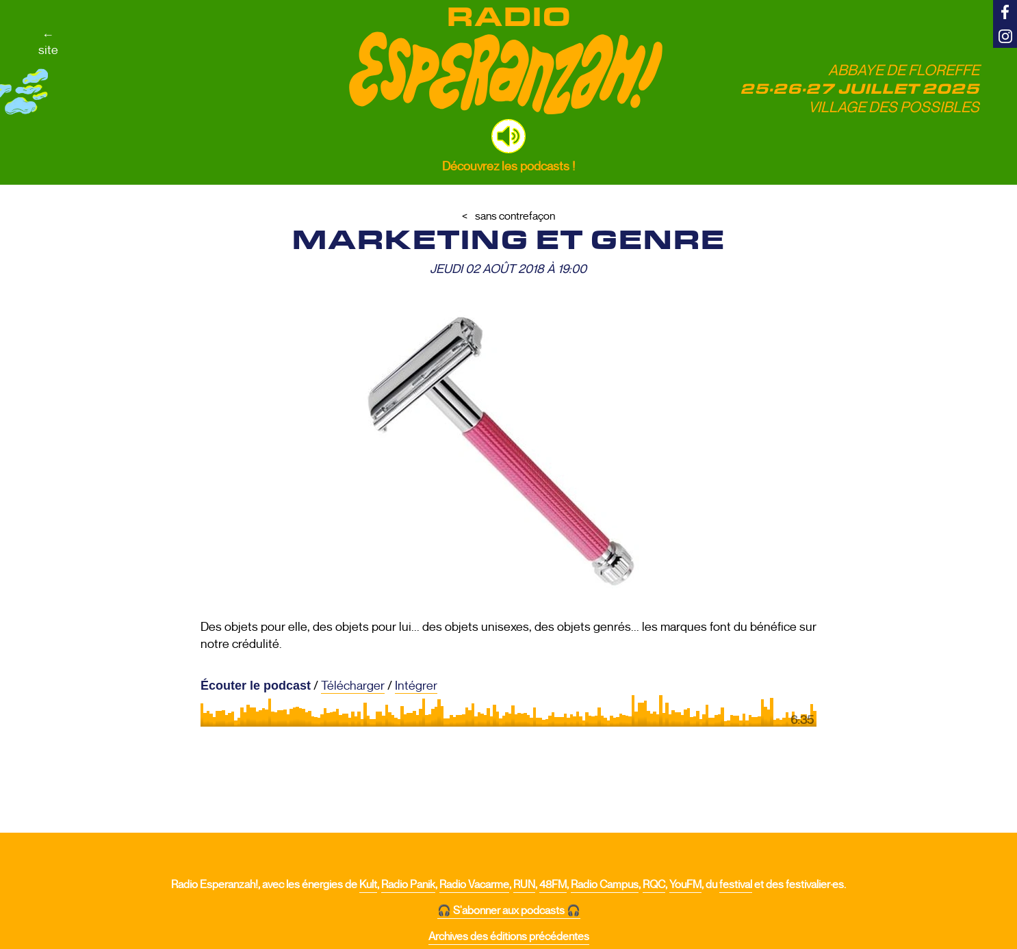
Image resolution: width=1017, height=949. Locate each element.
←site (48, 42)
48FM (553, 885)
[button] (508, 136)
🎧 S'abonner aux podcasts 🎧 (508, 911)
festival (735, 885)
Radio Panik (408, 885)
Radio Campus (605, 885)
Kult (368, 885)
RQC (654, 885)
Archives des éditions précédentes (508, 937)
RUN (524, 885)
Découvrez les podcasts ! (508, 166)
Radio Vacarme (474, 885)
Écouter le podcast (256, 685)
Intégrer (416, 685)
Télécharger (353, 685)
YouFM (685, 885)
